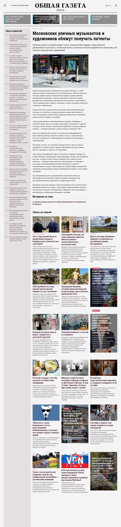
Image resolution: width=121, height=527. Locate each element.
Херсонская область (39, 234)
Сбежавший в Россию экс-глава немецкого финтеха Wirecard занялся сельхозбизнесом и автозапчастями (73, 239)
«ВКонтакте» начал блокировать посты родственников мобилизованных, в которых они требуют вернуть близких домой (46, 429)
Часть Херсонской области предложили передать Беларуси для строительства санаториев (45, 240)
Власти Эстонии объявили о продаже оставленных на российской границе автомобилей (102, 240)
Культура (60, 10)
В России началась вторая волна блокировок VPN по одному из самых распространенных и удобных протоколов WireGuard (74, 475)
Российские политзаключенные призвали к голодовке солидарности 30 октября (103, 381)
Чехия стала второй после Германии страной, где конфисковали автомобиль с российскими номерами (45, 476)
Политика (96, 268)
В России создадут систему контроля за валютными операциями (45, 380)
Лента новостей (14, 31)
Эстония (92, 234)
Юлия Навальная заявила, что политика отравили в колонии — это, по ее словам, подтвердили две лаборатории (103, 277)
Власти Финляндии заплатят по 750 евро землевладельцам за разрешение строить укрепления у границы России (103, 464)
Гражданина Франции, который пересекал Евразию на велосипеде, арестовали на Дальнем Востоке (74, 290)
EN (110, 5)
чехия (34, 469)
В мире (66, 408)
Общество (96, 310)
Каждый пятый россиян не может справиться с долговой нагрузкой (44, 334)
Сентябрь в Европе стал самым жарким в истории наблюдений (101, 425)
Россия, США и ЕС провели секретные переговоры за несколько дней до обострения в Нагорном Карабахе (73, 417)
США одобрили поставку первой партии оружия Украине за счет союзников (45, 289)
